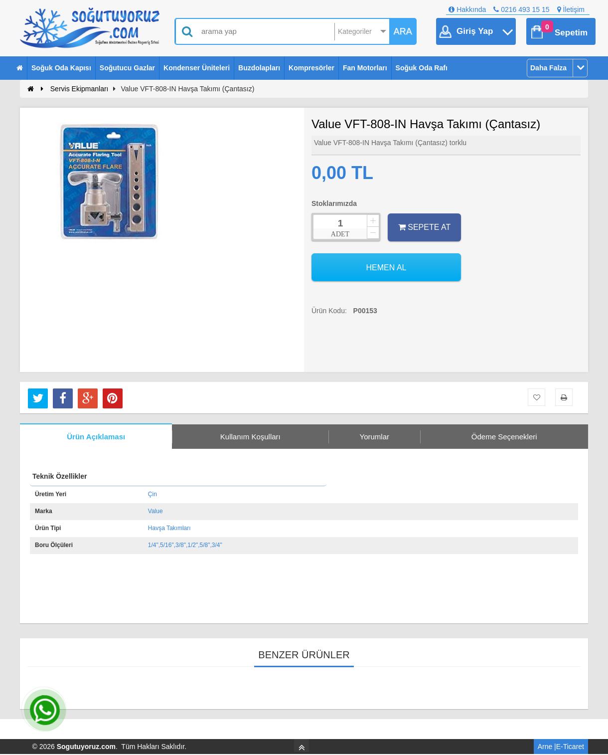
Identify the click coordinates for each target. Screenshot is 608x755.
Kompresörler (311, 68)
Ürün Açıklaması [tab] (96, 436)
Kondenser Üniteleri (196, 68)
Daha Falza (548, 68)
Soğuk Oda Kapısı (61, 68)
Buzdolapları (259, 68)
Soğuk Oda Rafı (422, 68)
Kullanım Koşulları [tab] (250, 436)
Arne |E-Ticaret (561, 747)
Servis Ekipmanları (79, 89)
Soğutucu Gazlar (127, 68)
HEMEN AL (386, 267)
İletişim (571, 9)
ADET (340, 234)
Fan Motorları (365, 68)
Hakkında (467, 9)
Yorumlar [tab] (374, 436)
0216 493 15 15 (521, 9)
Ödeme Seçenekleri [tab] (504, 436)
